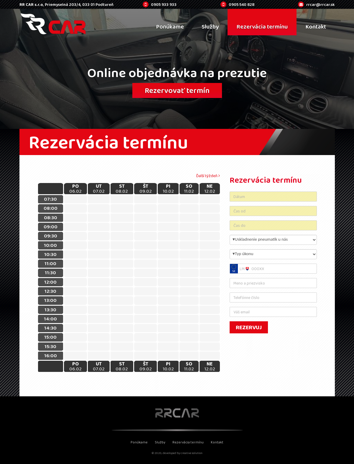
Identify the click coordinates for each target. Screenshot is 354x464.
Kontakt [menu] (315, 26)
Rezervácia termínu (188, 442)
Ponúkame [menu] (170, 26)
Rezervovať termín (177, 90)
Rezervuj (249, 327)
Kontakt (217, 442)
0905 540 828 (241, 4)
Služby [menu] (210, 26)
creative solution (191, 453)
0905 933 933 (164, 4)
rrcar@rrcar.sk (320, 4)
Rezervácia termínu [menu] (262, 26)
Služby (160, 442)
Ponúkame (139, 442)
